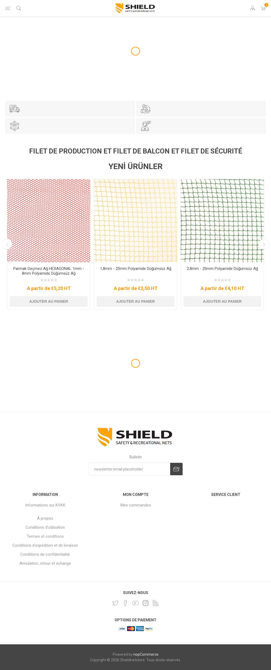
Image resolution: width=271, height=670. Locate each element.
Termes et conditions (45, 536)
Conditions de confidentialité (45, 554)
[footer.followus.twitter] (115, 603)
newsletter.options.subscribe (176, 469)
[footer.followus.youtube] (135, 603)
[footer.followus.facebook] (125, 603)
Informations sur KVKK (45, 505)
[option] (48, 244)
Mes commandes (135, 505)
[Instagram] (145, 603)
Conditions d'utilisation (45, 527)
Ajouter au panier (48, 301)
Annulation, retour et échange (45, 563)
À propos (45, 518)
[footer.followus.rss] (155, 603)
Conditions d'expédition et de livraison (45, 545)
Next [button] (264, 244)
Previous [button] (7, 244)
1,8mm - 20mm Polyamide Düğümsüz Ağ (135, 268)
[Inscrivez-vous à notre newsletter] (129, 469)
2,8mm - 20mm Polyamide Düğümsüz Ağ (222, 268)
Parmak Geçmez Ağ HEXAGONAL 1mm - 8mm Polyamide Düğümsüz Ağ (48, 271)
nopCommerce (146, 654)
